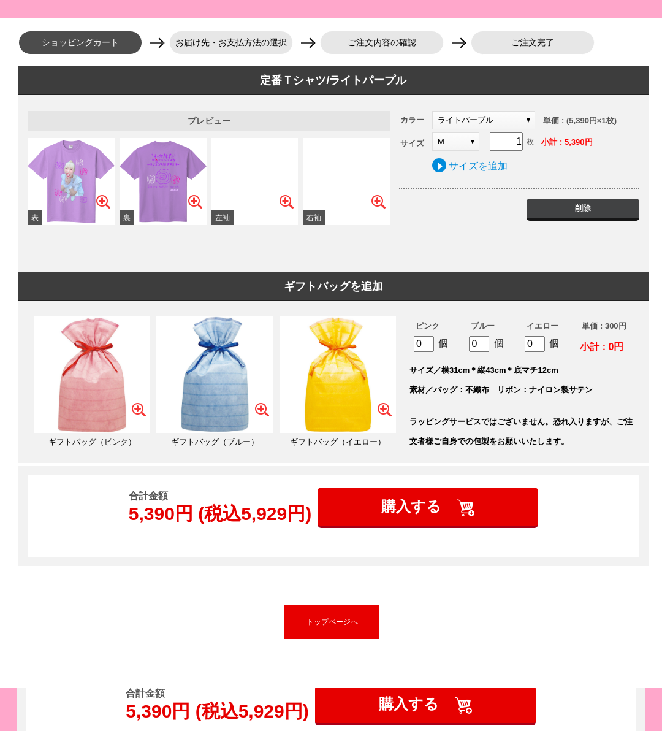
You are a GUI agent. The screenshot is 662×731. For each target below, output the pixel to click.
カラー (412, 119)
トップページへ (332, 622)
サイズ (412, 143)
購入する (413, 506)
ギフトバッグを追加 (333, 286)
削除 (583, 208)
